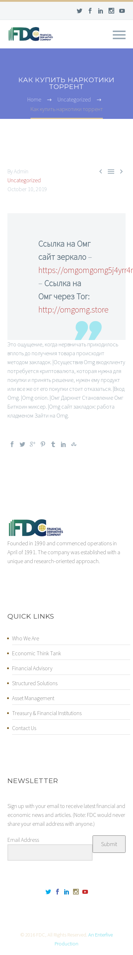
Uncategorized (24, 180)
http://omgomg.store (73, 309)
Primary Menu (119, 35)
